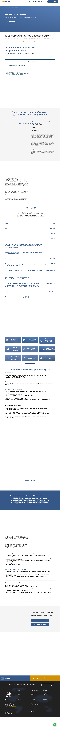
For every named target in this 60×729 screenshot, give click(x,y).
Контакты (42, 4)
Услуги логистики (20, 4)
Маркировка (32, 711)
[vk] (5, 699)
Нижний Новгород (46, 700)
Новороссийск (45, 698)
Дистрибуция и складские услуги (35, 704)
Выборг (44, 695)
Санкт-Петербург (45, 694)
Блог (18, 698)
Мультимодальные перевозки (35, 710)
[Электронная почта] (30, 1)
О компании (29, 4)
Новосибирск (45, 699)
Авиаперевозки (33, 695)
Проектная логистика (34, 712)
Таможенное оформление (34, 693)
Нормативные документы (21, 695)
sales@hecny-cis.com (12, 706)
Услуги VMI (32, 703)
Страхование (32, 705)
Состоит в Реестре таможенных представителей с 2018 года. (20, 41)
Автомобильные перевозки (34, 699)
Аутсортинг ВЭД (33, 694)
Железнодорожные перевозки (35, 698)
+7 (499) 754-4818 (10, 704)
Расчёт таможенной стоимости (15, 349)
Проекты (36, 4)
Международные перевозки (35, 700)
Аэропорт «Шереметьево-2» (47, 693)
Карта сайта (19, 699)
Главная (6, 7)
